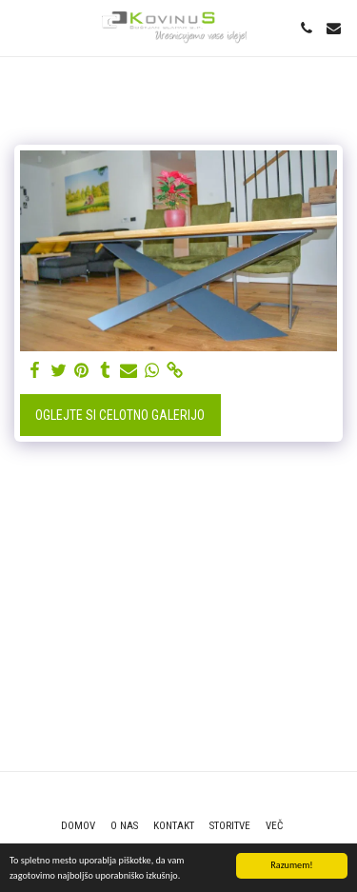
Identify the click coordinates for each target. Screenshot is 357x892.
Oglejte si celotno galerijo (120, 415)
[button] (21, 28)
